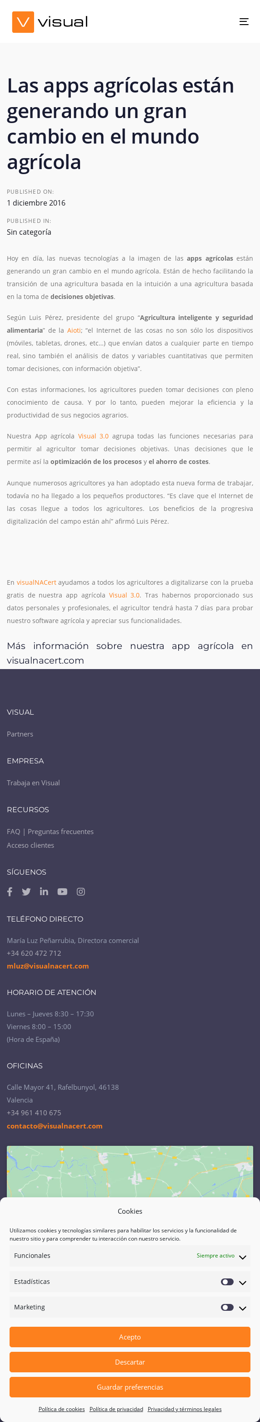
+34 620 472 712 (34, 953)
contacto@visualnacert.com (55, 1125)
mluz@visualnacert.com (48, 965)
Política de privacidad (116, 1409)
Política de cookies (62, 1409)
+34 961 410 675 (34, 1112)
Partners (20, 733)
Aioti (74, 330)
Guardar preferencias (130, 1386)
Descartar (130, 1361)
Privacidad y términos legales (185, 1409)
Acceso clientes (30, 845)
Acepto (130, 1336)
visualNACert (36, 582)
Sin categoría (29, 232)
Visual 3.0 (93, 436)
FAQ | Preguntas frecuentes (50, 831)
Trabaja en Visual (33, 782)
